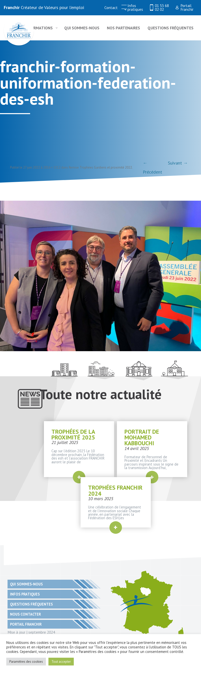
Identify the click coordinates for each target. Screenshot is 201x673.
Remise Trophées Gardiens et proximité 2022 (100, 167)
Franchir (12, 7)
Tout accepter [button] (61, 661)
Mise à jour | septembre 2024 (31, 632)
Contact (111, 8)
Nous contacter (25, 614)
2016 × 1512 (51, 167)
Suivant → (178, 163)
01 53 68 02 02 (162, 8)
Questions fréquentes (31, 604)
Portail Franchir (186, 8)
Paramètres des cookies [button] (26, 661)
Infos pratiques (135, 8)
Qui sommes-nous (26, 584)
